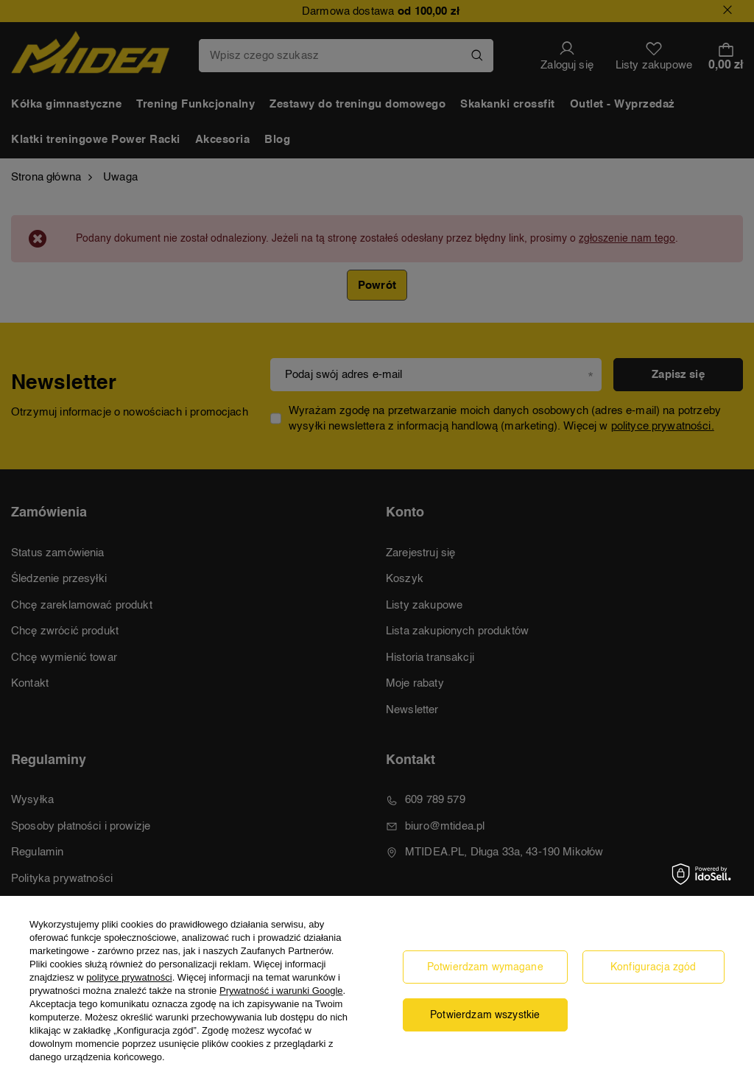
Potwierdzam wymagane (485, 967)
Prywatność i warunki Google (281, 990)
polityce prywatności (129, 977)
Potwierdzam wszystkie (485, 1015)
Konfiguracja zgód (653, 967)
